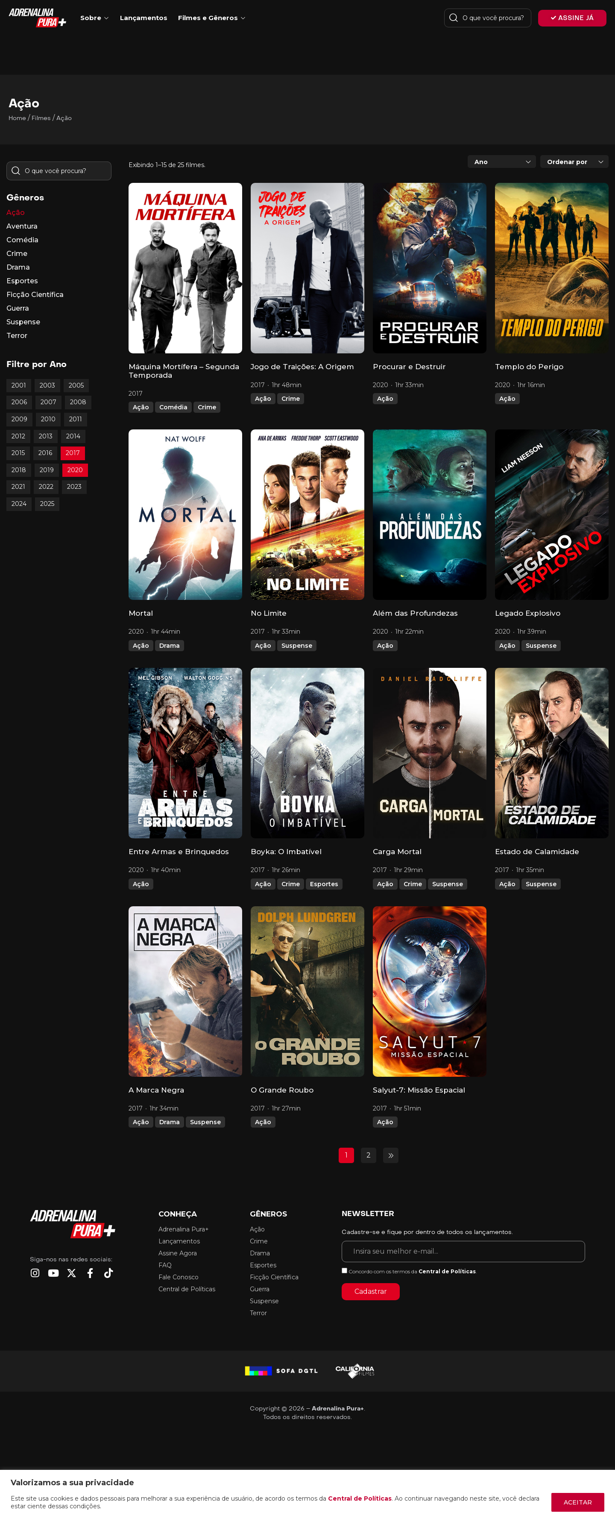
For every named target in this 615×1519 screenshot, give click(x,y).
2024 (19, 504)
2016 (45, 453)
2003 (47, 385)
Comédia (173, 407)
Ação (141, 407)
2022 (46, 487)
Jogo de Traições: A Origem (302, 366)
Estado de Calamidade (537, 851)
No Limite (269, 613)
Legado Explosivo (527, 613)
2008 (78, 402)
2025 (47, 504)
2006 (19, 402)
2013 (46, 436)
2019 (47, 470)
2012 (18, 436)
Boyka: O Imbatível (286, 851)
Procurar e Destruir (409, 366)
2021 (18, 487)
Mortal (141, 613)
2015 (18, 453)
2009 (19, 419)
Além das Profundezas (415, 613)
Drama (169, 645)
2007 (48, 402)
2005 (76, 385)
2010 (48, 419)
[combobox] (502, 161)
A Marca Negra (156, 1090)
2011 (75, 419)
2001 (19, 385)
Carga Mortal (397, 851)
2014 (73, 436)
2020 (75, 470)
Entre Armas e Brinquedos (179, 851)
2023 (74, 487)
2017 (73, 453)
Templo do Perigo (529, 366)
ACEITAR (578, 1502)
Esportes (324, 884)
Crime (207, 407)
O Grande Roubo (282, 1090)
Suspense (296, 645)
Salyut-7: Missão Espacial (419, 1090)
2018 (19, 470)
